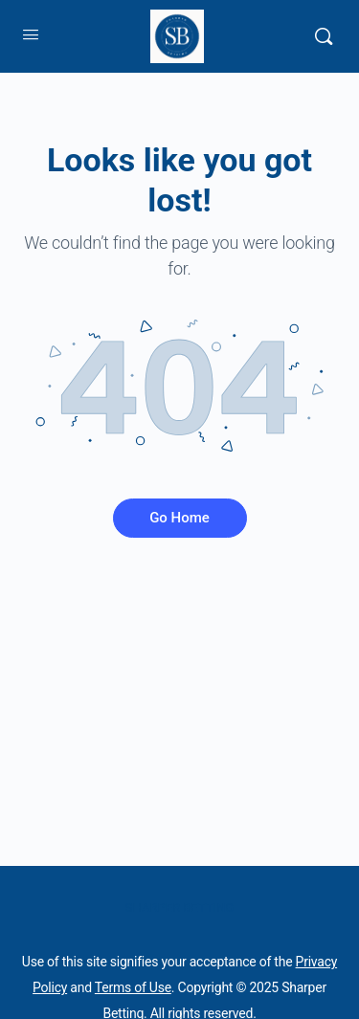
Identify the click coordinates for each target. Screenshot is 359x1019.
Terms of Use (133, 987)
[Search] (323, 36)
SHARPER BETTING (179, 907)
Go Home (179, 517)
